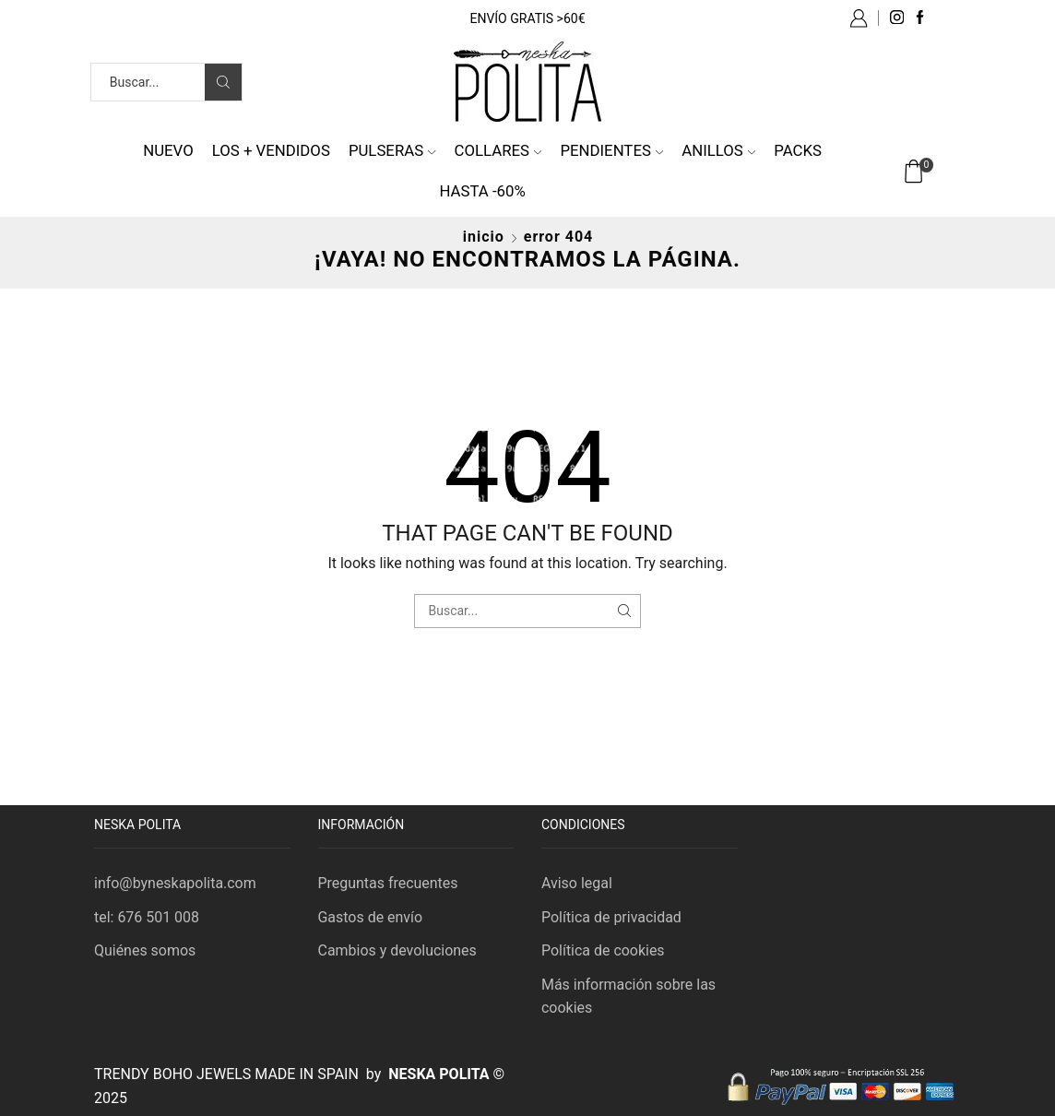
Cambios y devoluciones (397, 950)
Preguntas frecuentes (388, 883)
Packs (798, 150)
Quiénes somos (145, 950)
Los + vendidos (271, 150)
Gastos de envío (370, 917)
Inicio (483, 236)
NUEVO (168, 150)
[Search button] (223, 82)
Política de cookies (603, 950)
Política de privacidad (611, 917)
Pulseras (392, 150)
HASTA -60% (482, 191)
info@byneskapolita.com (175, 883)
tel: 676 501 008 (146, 917)
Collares (498, 150)
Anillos (718, 150)
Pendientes (611, 150)
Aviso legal (576, 883)
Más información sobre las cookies (628, 996)
